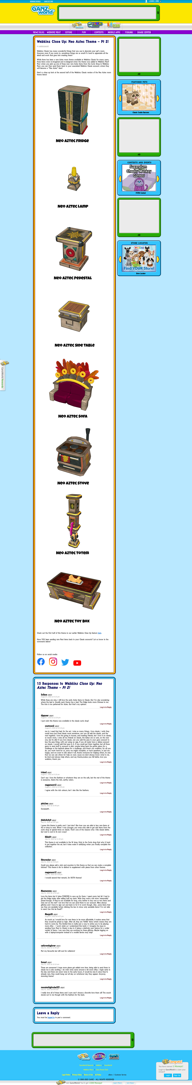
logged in (51, 1017)
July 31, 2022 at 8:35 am (49, 989)
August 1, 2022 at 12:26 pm (51, 718)
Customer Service (120, 1075)
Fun (84, 32)
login (151, 1)
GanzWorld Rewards (86, 1065)
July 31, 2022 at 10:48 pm (50, 806)
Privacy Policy (77, 1075)
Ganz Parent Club (102, 1070)
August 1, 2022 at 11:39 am (55, 787)
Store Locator (140, 273)
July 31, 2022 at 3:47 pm (49, 822)
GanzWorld (108, 1065)
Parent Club (113, 25)
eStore (68, 32)
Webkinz (99, 1065)
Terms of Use (88, 1075)
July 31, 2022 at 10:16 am (50, 964)
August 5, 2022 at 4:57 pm (54, 916)
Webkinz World (35, 1)
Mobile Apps (114, 32)
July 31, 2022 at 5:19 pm (53, 874)
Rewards (78, 25)
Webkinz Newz (95, 25)
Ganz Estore (48, 1)
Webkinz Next (54, 32)
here (99, 633)
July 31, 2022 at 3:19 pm (49, 862)
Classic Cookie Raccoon (141, 112)
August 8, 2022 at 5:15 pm (50, 697)
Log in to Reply (106, 707)
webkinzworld (44, 46)
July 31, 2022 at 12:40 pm (50, 948)
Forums (129, 32)
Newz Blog (38, 32)
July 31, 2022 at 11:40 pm (54, 839)
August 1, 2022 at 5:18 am (50, 774)
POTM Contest (141, 193)
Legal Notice (66, 1075)
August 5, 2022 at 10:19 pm (55, 728)
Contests (98, 32)
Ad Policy (98, 1075)
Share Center (144, 32)
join (157, 1)
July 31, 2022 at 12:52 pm (50, 893)
